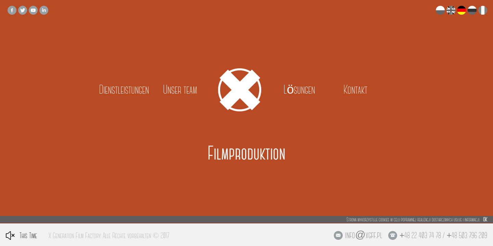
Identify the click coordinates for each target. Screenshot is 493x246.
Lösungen (299, 89)
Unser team (180, 89)
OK (485, 219)
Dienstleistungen (124, 89)
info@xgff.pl (363, 235)
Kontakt (355, 89)
